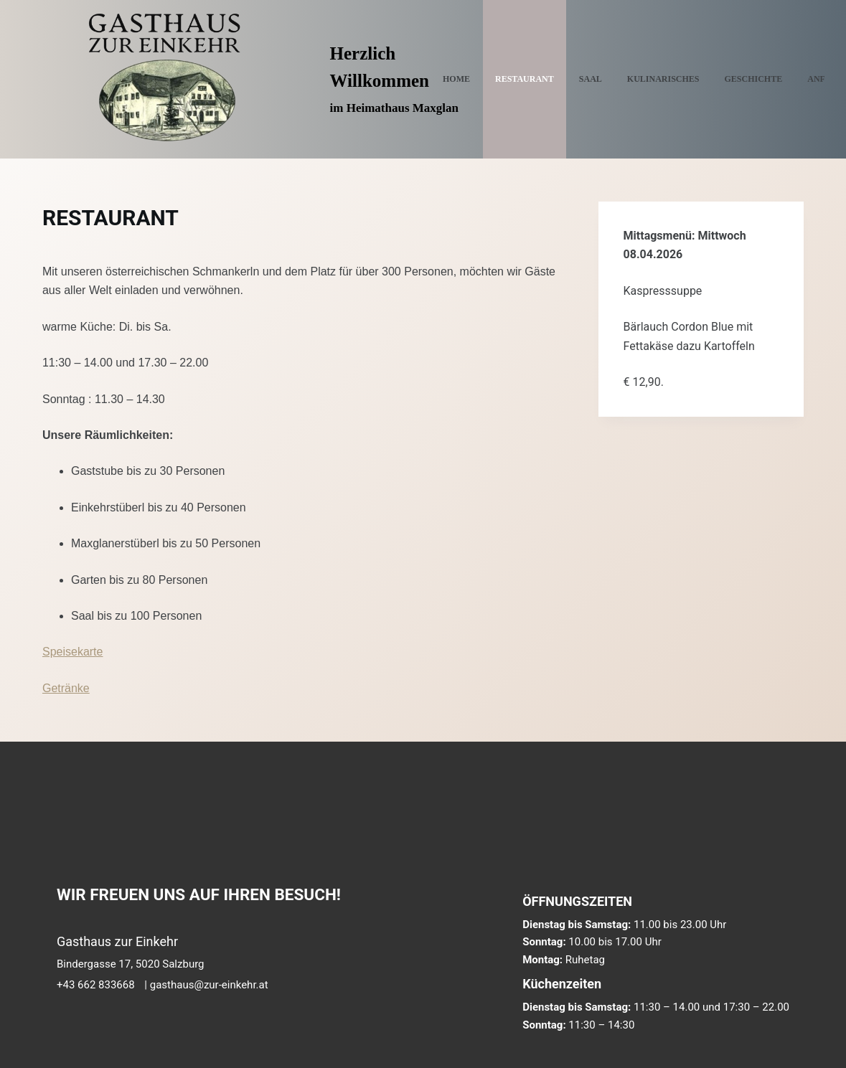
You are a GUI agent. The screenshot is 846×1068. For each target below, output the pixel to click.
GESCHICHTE (754, 79)
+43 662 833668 (96, 984)
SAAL (590, 79)
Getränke (66, 688)
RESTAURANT (524, 79)
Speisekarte (72, 652)
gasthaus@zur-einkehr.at (209, 984)
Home (456, 79)
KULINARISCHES (663, 79)
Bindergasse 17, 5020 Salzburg (131, 964)
